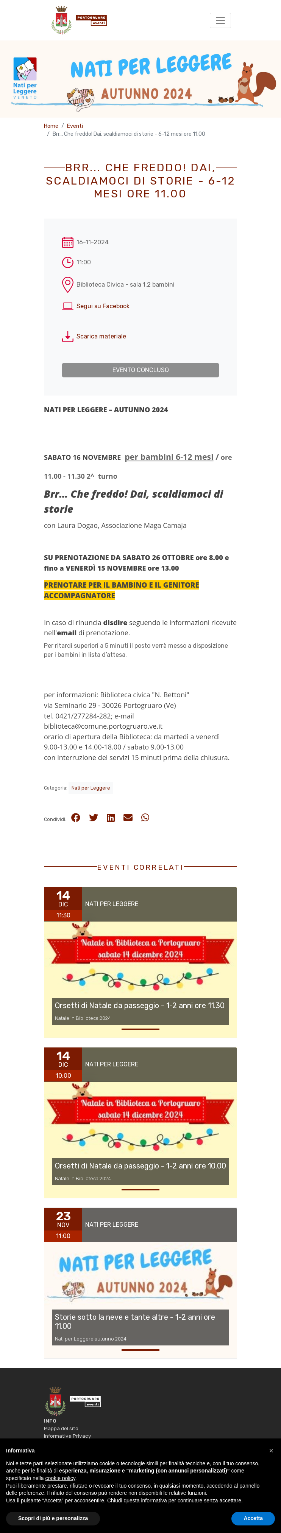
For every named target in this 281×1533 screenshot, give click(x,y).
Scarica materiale (101, 336)
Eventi (75, 126)
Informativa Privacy (67, 1436)
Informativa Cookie (66, 1444)
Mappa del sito (61, 1428)
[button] (271, 1468)
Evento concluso (140, 370)
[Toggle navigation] (220, 20)
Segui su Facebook (103, 306)
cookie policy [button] (60, 1495)
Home (51, 126)
